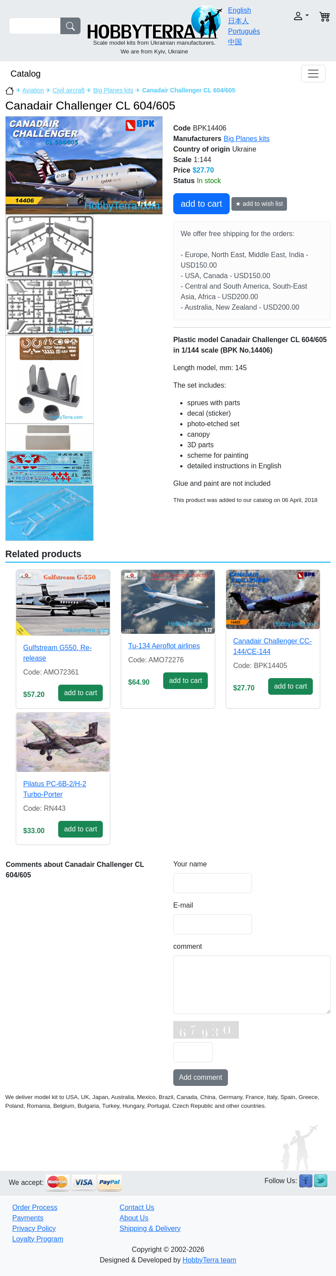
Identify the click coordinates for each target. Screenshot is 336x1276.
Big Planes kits (113, 90)
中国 (235, 42)
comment (187, 946)
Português (244, 31)
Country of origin (201, 149)
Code (182, 128)
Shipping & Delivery (150, 1228)
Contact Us (136, 1207)
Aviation (33, 90)
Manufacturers (197, 138)
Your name (190, 864)
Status (184, 180)
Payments (27, 1218)
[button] (296, 16)
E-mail (183, 905)
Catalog (25, 73)
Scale (182, 159)
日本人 (238, 21)
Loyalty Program (37, 1239)
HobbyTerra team (209, 1260)
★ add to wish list (259, 203)
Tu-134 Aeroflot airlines (164, 646)
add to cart (201, 204)
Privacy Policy (34, 1228)
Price (181, 170)
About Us (133, 1218)
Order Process (34, 1207)
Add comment (200, 1077)
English (239, 10)
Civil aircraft (68, 90)
